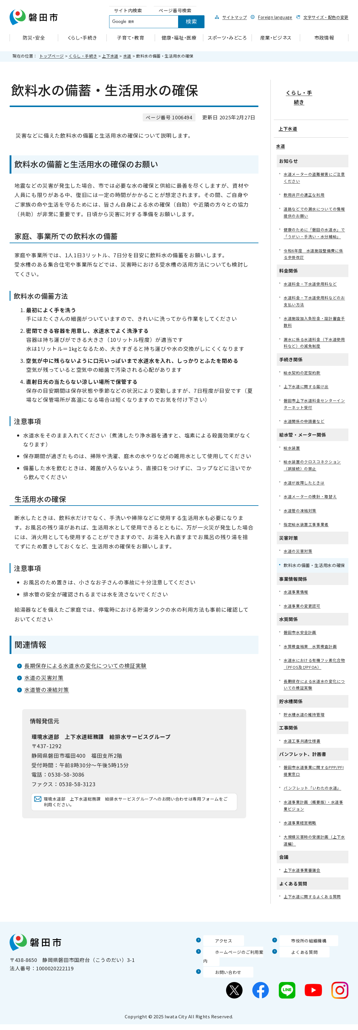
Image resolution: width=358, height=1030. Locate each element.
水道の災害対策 (43, 677)
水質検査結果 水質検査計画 (312, 652)
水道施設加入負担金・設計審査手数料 (314, 319)
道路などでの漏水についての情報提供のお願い (314, 198)
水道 (127, 56)
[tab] (128, 10)
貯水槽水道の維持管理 (305, 723)
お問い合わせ (219, 977)
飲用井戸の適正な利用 (305, 180)
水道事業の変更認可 (303, 611)
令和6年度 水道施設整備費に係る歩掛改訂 (313, 248)
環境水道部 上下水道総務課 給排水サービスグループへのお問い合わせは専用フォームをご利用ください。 (137, 808)
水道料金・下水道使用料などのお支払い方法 (314, 297)
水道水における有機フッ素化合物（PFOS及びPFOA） (314, 671)
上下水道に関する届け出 (308, 386)
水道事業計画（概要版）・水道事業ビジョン (313, 816)
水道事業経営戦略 (301, 835)
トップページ (51, 56)
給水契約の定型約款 (303, 371)
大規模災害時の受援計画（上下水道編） (314, 853)
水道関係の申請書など (305, 422)
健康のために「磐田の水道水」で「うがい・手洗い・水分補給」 (314, 223)
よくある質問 (295, 965)
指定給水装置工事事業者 (308, 528)
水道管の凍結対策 (46, 689)
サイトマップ (234, 17)
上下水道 (110, 56)
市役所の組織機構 (300, 954)
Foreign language (275, 17)
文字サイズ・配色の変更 (325, 17)
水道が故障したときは (305, 485)
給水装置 (292, 449)
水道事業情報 (297, 597)
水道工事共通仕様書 (303, 750)
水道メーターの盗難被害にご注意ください (314, 162)
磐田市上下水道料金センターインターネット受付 (314, 404)
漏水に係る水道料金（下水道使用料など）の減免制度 (314, 341)
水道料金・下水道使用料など (312, 279)
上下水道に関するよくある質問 (314, 910)
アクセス (213, 954)
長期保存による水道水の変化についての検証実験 (85, 665)
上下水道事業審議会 (303, 883)
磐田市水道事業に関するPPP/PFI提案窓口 (308, 780)
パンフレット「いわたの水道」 (314, 799)
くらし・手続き (83, 56)
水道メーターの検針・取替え (312, 500)
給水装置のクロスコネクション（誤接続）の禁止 (314, 467)
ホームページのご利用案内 (235, 965)
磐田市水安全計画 (301, 638)
